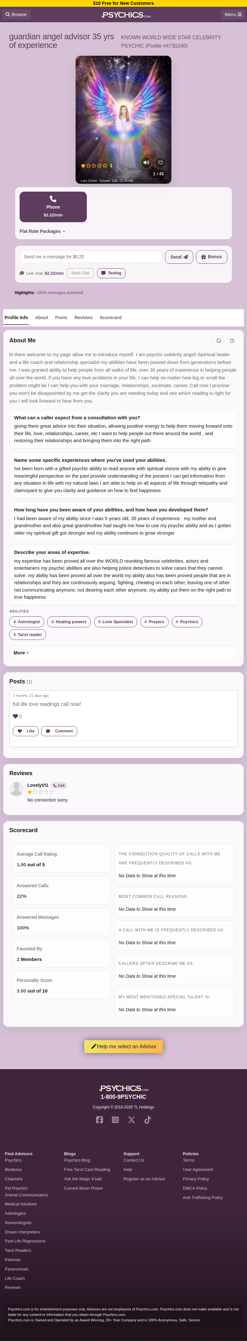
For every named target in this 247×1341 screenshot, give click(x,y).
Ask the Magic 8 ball (83, 1178)
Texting (111, 273)
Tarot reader (30, 634)
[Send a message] (91, 256)
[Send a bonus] (211, 257)
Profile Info (16, 317)
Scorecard (111, 317)
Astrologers (15, 1213)
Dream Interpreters (22, 1232)
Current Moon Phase (83, 1188)
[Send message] (179, 257)
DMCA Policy (195, 1188)
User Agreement (198, 1169)
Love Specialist (118, 621)
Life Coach (15, 1278)
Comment (59, 731)
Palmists (13, 1259)
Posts (61, 317)
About (41, 317)
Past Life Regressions (25, 1241)
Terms (188, 1160)
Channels (14, 1178)
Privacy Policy (196, 1178)
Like (25, 731)
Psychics (189, 621)
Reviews (84, 317)
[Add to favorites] (160, 162)
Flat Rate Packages (40, 231)
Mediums (13, 1169)
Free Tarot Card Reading (87, 1169)
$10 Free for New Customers (123, 3)
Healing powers (71, 621)
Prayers (156, 621)
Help (128, 1169)
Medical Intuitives (21, 1204)
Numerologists (18, 1222)
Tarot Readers (18, 1250)
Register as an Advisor (144, 1178)
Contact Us (134, 1160)
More (19, 652)
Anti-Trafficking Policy (203, 1197)
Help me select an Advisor (124, 1046)
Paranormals (17, 1269)
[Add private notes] (218, 340)
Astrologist (29, 621)
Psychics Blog (77, 1160)
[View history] (232, 340)
